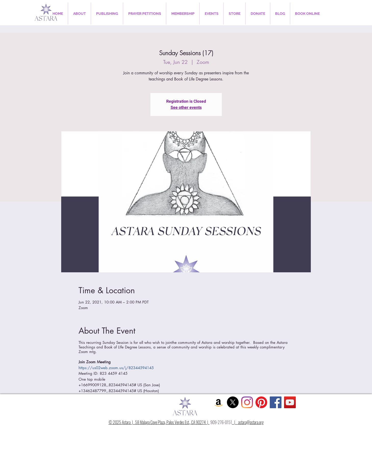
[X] (233, 402)
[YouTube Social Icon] (290, 402)
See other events (186, 107)
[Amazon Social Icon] (218, 402)
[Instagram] (247, 402)
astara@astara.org (251, 422)
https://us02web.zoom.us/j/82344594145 (116, 367)
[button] (79, 14)
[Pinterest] (261, 402)
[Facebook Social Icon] (275, 402)
